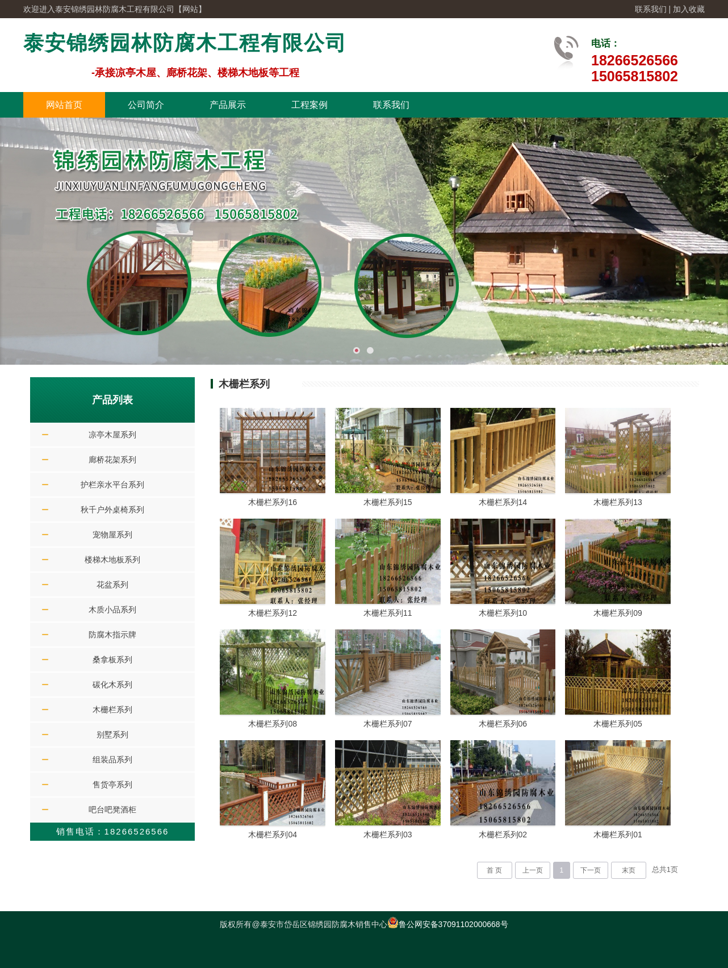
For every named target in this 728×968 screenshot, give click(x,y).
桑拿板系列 (112, 659)
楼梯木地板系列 (112, 559)
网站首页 (64, 105)
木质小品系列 (112, 609)
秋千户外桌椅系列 (112, 509)
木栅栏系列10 (503, 612)
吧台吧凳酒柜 (112, 809)
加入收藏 (689, 9)
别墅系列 (112, 734)
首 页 (494, 870)
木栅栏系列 (112, 709)
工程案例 (309, 105)
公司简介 (146, 105)
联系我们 (651, 9)
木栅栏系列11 (387, 612)
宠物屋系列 (112, 534)
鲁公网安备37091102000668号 (447, 924)
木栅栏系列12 (272, 612)
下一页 (590, 870)
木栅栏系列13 (617, 502)
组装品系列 (112, 759)
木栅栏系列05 (617, 723)
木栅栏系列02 (503, 834)
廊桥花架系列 (112, 459)
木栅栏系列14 (503, 502)
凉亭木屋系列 (112, 434)
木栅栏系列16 (272, 502)
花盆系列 (112, 584)
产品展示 (228, 105)
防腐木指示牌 (112, 634)
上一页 (532, 870)
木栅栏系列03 (387, 834)
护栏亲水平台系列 (112, 484)
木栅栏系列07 (387, 723)
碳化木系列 (112, 684)
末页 (628, 870)
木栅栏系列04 (272, 834)
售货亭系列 (112, 784)
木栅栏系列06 (503, 723)
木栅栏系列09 (617, 612)
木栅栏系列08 (272, 723)
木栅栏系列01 (617, 834)
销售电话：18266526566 (112, 831)
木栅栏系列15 (387, 502)
